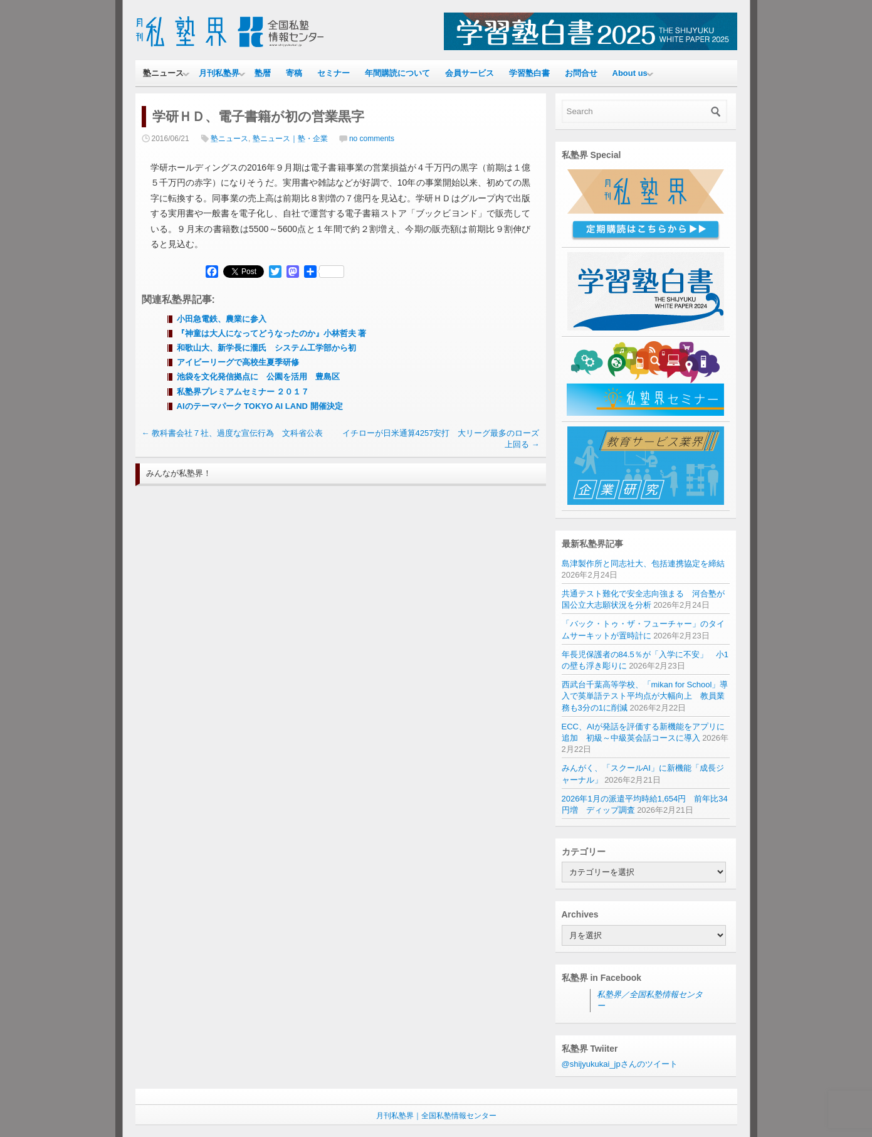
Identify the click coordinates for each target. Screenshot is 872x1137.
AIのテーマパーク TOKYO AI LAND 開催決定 (260, 406)
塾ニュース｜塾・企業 (290, 138)
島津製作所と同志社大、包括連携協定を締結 (643, 563)
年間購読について (397, 73)
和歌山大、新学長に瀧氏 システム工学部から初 (266, 347)
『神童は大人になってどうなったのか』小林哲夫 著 (272, 333)
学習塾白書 (529, 73)
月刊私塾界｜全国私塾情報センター (436, 1115)
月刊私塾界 (219, 73)
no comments (371, 138)
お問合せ (581, 73)
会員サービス (469, 73)
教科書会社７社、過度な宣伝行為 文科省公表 (232, 433)
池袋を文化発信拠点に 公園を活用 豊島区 (258, 376)
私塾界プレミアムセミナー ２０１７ (243, 391)
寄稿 (294, 73)
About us (630, 73)
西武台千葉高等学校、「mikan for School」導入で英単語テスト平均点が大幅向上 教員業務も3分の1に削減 (645, 696)
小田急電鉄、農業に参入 (221, 319)
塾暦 (263, 73)
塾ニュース (163, 73)
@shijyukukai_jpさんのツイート (620, 1064)
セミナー (333, 73)
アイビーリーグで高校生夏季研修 (238, 362)
